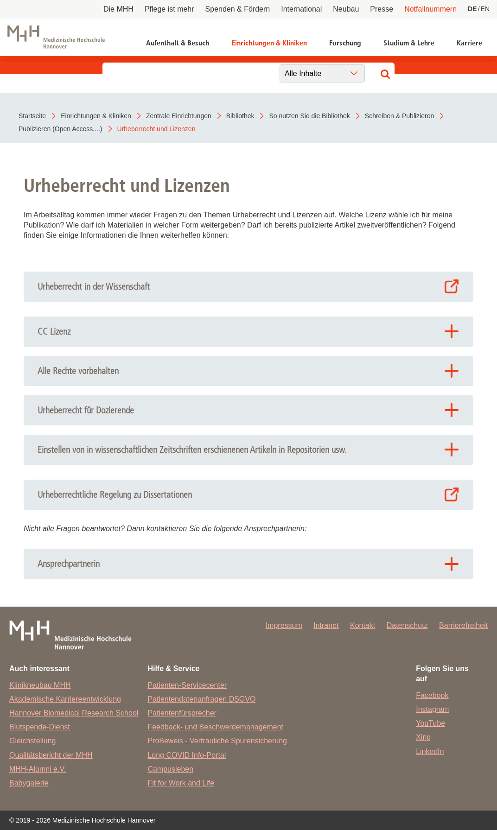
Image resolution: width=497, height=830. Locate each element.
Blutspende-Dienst (39, 727)
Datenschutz (407, 625)
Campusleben (170, 769)
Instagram (432, 709)
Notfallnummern (430, 9)
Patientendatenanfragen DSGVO (201, 699)
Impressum (284, 625)
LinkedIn (430, 751)
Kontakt (362, 625)
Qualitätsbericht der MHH (51, 755)
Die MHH (118, 9)
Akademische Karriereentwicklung (65, 699)
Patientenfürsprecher (182, 713)
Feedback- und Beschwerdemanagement (215, 727)
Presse (381, 9)
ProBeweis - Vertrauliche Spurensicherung (217, 741)
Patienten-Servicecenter (187, 685)
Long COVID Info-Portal (186, 755)
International (301, 9)
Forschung (345, 42)
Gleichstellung (32, 741)
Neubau (346, 9)
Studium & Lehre (408, 42)
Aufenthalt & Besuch (177, 42)
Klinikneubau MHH (40, 685)
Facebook (432, 695)
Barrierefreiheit (463, 625)
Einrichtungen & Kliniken (269, 42)
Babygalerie (29, 783)
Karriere (469, 42)
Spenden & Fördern (237, 9)
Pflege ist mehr (169, 9)
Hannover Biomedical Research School (73, 713)
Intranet (325, 625)
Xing (423, 737)
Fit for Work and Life (180, 783)
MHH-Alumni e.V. (37, 769)
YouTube (430, 723)
